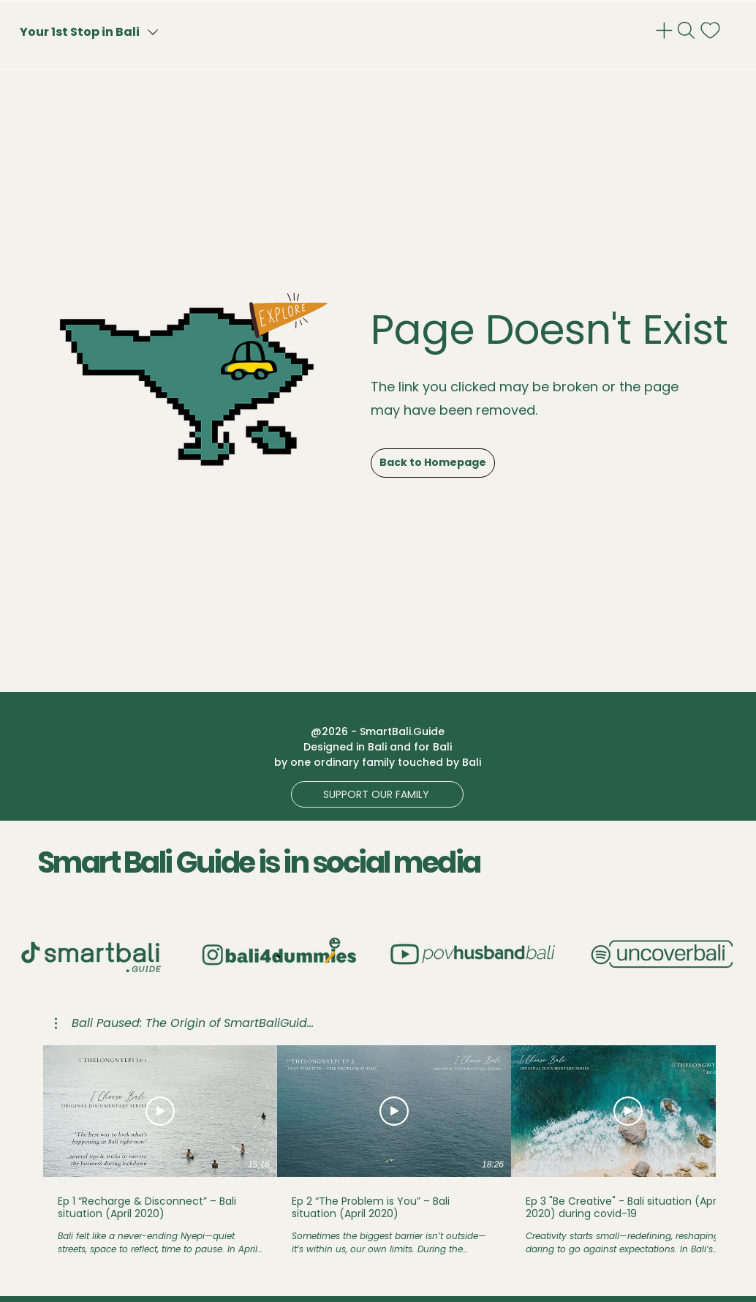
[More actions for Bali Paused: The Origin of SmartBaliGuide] (184, 1023)
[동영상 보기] (160, 1111)
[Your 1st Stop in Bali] (116, 32)
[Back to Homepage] (433, 463)
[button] (377, 794)
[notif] (711, 30)
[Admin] (665, 30)
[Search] (687, 30)
